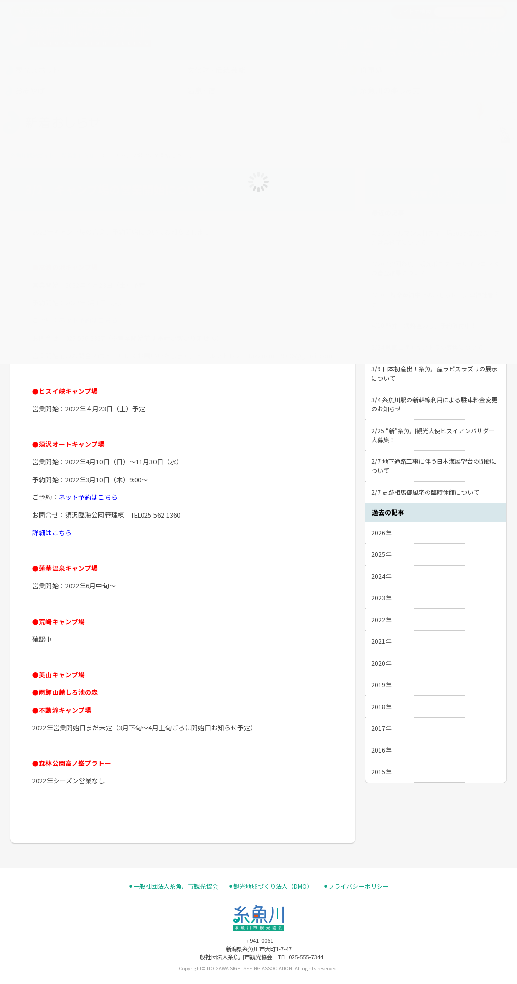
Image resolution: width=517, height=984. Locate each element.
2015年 (381, 771)
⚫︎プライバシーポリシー (356, 886)
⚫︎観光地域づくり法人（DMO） (270, 886)
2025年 (381, 554)
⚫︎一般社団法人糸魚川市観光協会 (173, 886)
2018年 (381, 706)
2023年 (381, 597)
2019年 (381, 684)
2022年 (381, 619)
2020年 (381, 663)
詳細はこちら (52, 532)
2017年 (381, 728)
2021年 (381, 641)
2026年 (381, 532)
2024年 (381, 576)
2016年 (381, 749)
